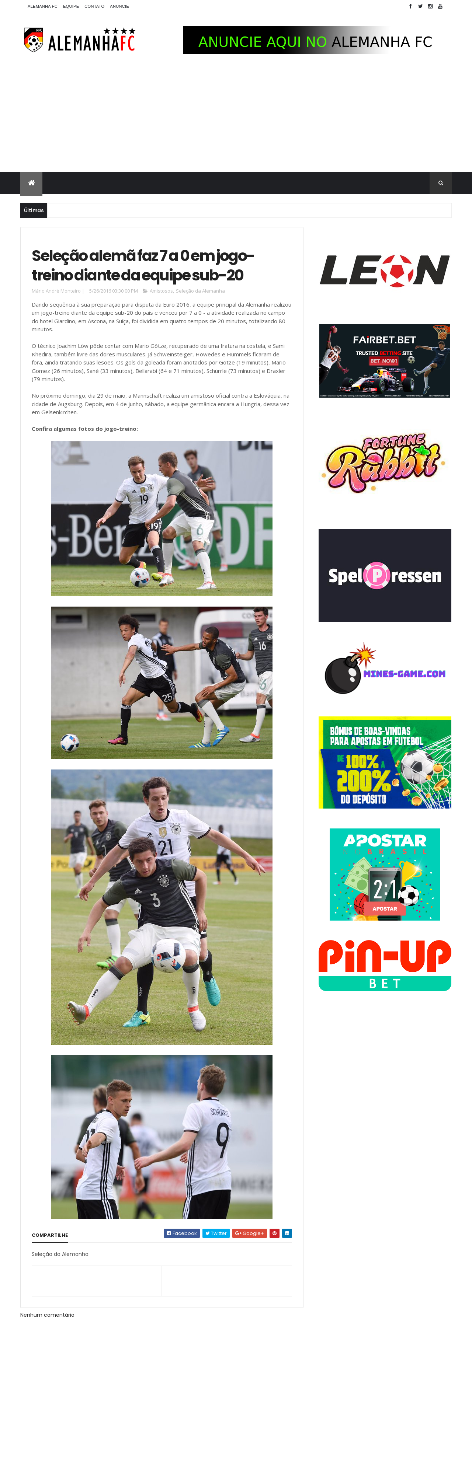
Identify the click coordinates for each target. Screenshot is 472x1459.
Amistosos (161, 290)
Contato (94, 6)
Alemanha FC (43, 6)
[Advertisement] (236, 116)
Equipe (71, 6)
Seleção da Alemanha (200, 290)
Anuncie (119, 6)
